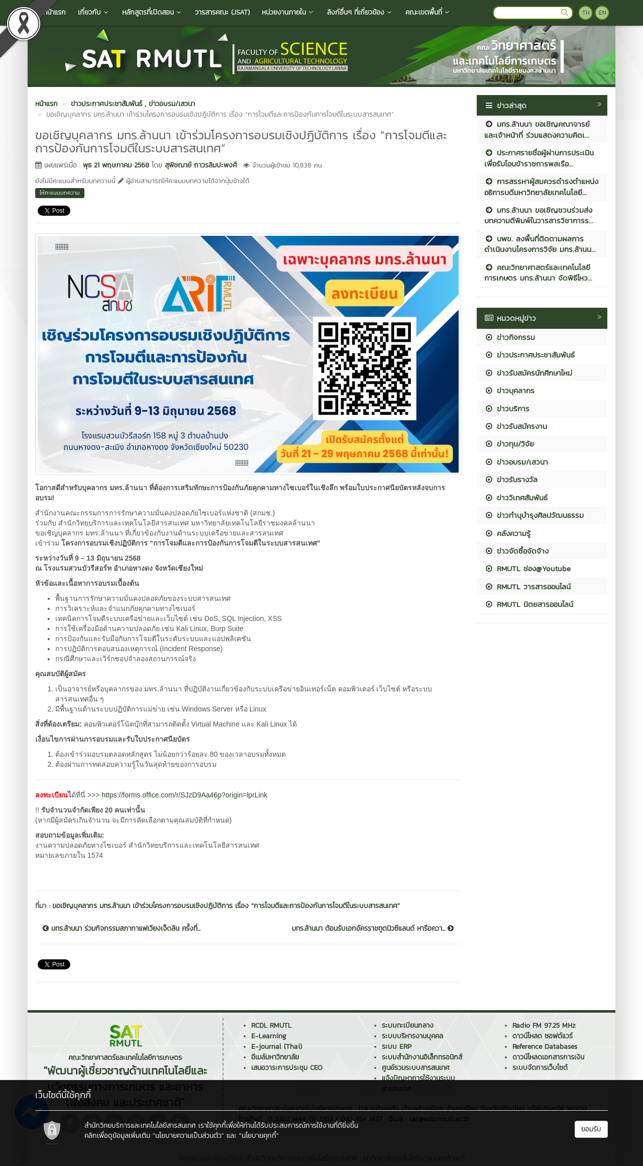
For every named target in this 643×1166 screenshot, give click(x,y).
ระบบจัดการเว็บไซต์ (540, 1067)
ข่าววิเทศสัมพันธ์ (516, 497)
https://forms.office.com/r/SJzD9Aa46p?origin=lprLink (184, 795)
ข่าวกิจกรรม (509, 337)
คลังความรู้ (507, 533)
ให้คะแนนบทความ (60, 193)
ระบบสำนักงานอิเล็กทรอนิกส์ (422, 1057)
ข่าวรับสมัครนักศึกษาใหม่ (528, 373)
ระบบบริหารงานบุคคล (412, 1036)
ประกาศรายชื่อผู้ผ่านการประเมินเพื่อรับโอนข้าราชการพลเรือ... (539, 158)
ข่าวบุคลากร (509, 390)
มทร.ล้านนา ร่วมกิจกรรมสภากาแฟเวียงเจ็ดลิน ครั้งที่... (121, 929)
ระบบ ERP (396, 1046)
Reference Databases (544, 1046)
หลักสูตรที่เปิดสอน (152, 12)
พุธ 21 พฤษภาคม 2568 (116, 165)
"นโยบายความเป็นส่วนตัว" (188, 1135)
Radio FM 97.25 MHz (544, 1025)
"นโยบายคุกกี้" (259, 1135)
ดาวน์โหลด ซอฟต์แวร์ (542, 1036)
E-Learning (268, 1036)
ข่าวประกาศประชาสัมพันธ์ (529, 355)
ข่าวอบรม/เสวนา (516, 462)
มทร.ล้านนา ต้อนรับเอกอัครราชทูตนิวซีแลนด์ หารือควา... (373, 929)
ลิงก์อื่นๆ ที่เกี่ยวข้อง (360, 12)
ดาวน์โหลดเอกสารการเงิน (548, 1057)
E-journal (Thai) (276, 1046)
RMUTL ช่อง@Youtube (527, 568)
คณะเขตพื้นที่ (428, 12)
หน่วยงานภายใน (288, 12)
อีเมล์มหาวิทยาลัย (275, 1057)
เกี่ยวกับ (94, 12)
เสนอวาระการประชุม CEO (287, 1067)
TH (586, 12)
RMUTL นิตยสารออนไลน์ (528, 604)
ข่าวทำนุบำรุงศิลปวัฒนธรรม (534, 515)
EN (602, 12)
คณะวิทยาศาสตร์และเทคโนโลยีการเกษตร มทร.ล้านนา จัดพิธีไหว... (538, 272)
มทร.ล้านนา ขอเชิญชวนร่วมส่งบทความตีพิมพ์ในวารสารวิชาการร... (538, 215)
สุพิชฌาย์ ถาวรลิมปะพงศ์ (201, 165)
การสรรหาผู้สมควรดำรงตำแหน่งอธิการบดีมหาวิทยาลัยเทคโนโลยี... (541, 186)
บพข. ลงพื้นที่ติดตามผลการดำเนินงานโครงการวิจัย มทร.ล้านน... (540, 244)
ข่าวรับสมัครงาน (515, 426)
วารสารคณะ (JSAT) (222, 12)
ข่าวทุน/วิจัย (509, 444)
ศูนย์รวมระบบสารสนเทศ (416, 1067)
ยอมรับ (591, 1129)
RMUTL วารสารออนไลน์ (527, 586)
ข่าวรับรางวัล (511, 479)
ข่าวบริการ (506, 408)
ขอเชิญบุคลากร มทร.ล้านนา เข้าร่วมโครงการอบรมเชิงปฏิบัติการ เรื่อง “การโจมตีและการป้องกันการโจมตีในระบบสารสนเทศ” (226, 906)
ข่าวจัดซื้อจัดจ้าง (516, 551)
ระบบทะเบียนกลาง (408, 1025)
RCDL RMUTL (271, 1025)
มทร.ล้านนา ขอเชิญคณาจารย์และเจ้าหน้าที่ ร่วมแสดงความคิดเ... (537, 129)
